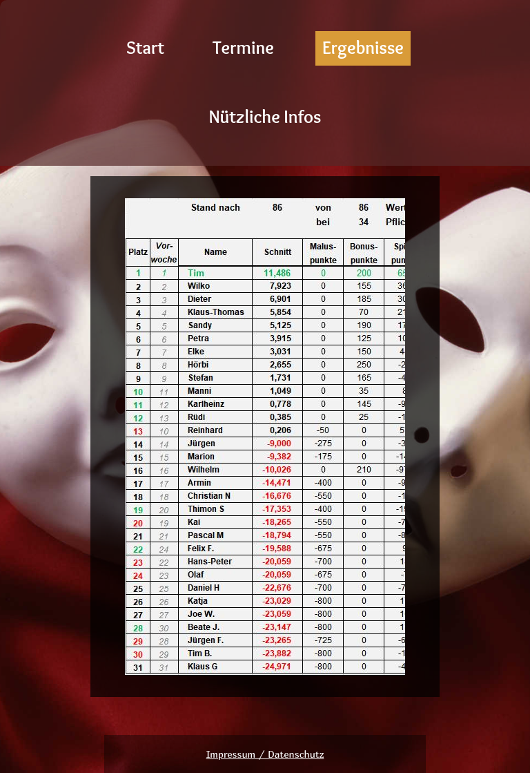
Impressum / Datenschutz (265, 754)
